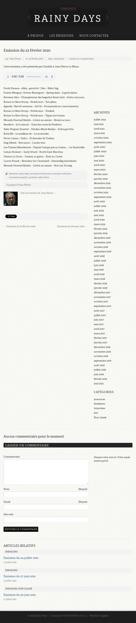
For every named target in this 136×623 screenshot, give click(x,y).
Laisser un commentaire (81, 58)
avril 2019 (99, 219)
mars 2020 (100, 169)
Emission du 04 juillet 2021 (21, 558)
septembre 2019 (102, 197)
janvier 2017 (100, 342)
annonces (99, 399)
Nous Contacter (94, 35)
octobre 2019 (101, 192)
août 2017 (99, 310)
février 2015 (100, 379)
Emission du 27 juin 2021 (20, 576)
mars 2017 (99, 333)
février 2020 (100, 174)
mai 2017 (99, 324)
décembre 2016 (102, 347)
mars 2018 (99, 279)
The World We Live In (74, 615)
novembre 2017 (102, 297)
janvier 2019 (100, 233)
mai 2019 (99, 215)
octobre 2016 (101, 356)
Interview (99, 408)
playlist (24, 177)
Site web (8, 514)
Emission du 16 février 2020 (19, 226)
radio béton (43, 177)
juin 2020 (99, 156)
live (96, 413)
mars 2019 (99, 224)
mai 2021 (99, 124)
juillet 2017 (100, 315)
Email (45, 502)
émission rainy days (19, 173)
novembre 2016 (102, 351)
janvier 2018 (100, 288)
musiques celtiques (61, 173)
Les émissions (61, 35)
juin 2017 (99, 319)
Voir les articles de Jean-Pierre (38, 192)
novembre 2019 (102, 188)
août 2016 (99, 365)
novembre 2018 (102, 242)
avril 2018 (99, 274)
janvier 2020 (101, 179)
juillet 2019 (100, 206)
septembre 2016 (102, 360)
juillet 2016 (100, 369)
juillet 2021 (100, 119)
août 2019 (99, 201)
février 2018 (100, 283)
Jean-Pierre (15, 58)
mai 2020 (99, 160)
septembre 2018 (102, 251)
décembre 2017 (102, 292)
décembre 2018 (102, 238)
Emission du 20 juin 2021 (20, 595)
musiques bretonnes (40, 173)
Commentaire (12, 456)
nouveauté (14, 177)
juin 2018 (99, 265)
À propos (35, 35)
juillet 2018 (100, 260)
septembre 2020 (103, 142)
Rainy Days (41, 615)
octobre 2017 (101, 301)
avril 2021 (99, 128)
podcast (33, 177)
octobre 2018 (101, 247)
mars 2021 (99, 133)
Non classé (100, 417)
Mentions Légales (99, 615)
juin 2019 (99, 210)
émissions (59, 58)
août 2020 (99, 147)
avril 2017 (99, 329)
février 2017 (100, 338)
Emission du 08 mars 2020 (72, 226)
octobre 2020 (101, 137)
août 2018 (99, 256)
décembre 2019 (102, 183)
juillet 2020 (100, 151)
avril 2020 (99, 165)
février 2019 (100, 229)
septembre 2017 (102, 306)
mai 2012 (99, 383)
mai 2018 (99, 269)
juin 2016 (99, 374)
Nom (45, 489)
